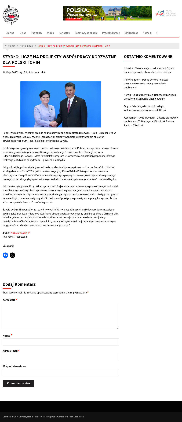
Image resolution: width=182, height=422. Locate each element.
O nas (23, 33)
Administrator (31, 72)
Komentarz (10, 300)
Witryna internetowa (14, 366)
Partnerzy (64, 33)
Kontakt (147, 33)
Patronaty (36, 33)
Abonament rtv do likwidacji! (139, 117)
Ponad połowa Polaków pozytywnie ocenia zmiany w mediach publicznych (146, 83)
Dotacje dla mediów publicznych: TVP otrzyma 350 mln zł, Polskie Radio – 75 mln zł (151, 121)
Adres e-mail (11, 350)
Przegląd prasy (111, 33)
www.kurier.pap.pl (20, 232)
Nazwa (7, 335)
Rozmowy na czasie (86, 33)
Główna (10, 33)
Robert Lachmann (75, 417)
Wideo (50, 33)
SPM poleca (131, 33)
